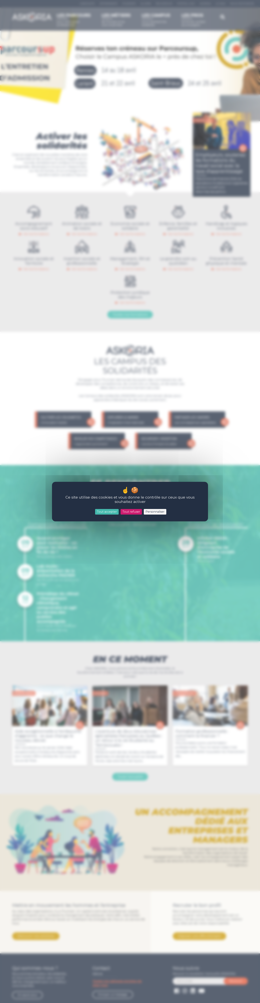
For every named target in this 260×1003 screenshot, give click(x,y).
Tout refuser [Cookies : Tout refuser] (131, 511)
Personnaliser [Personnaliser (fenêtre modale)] (155, 511)
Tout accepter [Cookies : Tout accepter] (107, 511)
